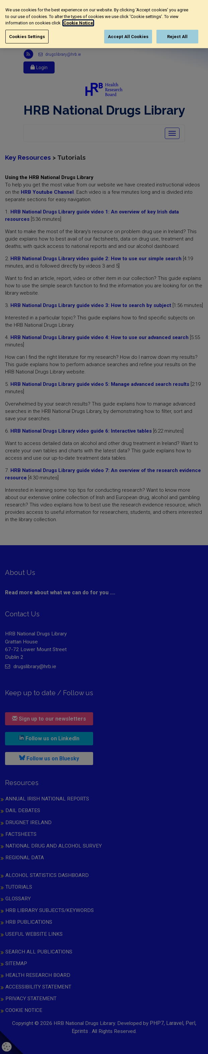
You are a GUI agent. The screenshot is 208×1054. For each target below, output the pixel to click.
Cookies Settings (27, 36)
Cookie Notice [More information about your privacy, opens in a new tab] (78, 22)
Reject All (177, 36)
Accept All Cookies (128, 36)
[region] (104, 24)
